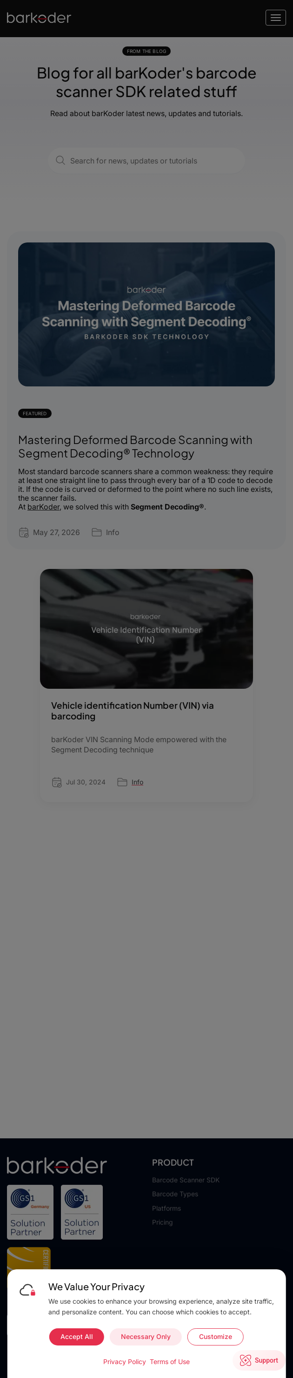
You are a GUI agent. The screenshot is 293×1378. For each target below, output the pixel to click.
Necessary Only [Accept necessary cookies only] (146, 1336)
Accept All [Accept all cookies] (76, 1336)
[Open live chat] (259, 1360)
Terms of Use (170, 1361)
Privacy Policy (124, 1361)
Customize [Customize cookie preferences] (215, 1336)
